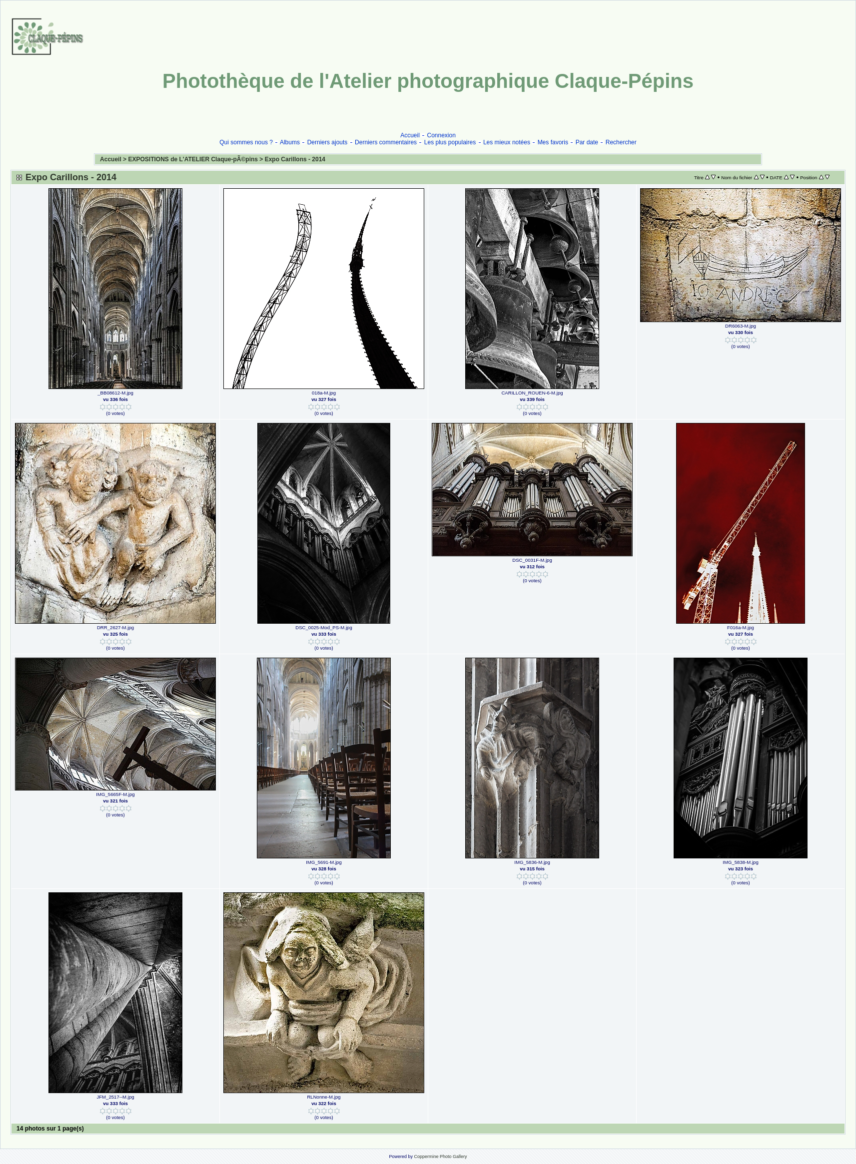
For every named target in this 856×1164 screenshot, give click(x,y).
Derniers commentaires (386, 142)
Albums (290, 142)
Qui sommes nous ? (246, 142)
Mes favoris (553, 142)
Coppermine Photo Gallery (440, 1156)
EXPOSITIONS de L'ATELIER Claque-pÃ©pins (193, 159)
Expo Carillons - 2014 (295, 159)
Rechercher (621, 142)
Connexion (441, 135)
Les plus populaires (450, 142)
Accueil (410, 135)
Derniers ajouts (327, 142)
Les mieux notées (506, 142)
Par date (587, 142)
